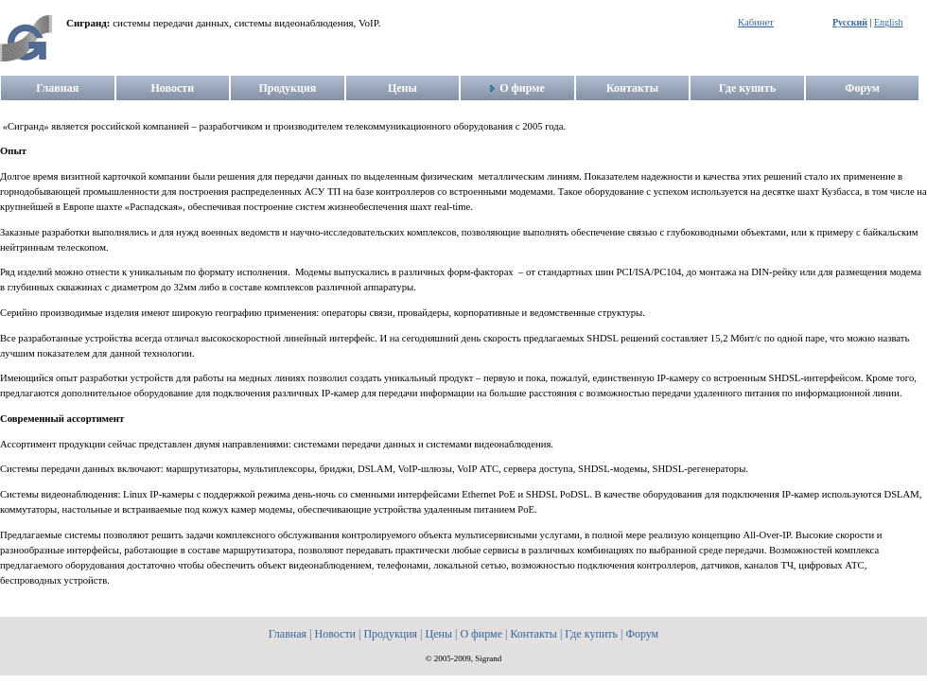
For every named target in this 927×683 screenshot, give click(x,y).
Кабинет (756, 22)
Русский (849, 22)
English (888, 22)
